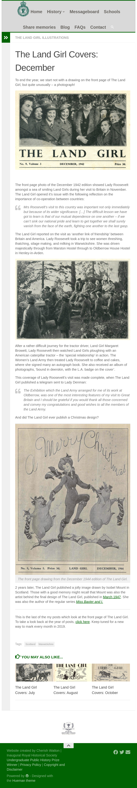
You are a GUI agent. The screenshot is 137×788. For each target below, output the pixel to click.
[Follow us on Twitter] (121, 752)
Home (36, 11)
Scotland (30, 644)
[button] (112, 27)
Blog (65, 27)
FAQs (79, 27)
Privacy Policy (30, 765)
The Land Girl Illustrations (42, 37)
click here (82, 622)
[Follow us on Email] (128, 752)
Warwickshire (46, 644)
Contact (98, 27)
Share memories (39, 27)
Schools (112, 11)
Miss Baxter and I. (89, 602)
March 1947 (112, 597)
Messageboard (84, 11)
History (54, 11)
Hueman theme (23, 780)
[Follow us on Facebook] (115, 752)
